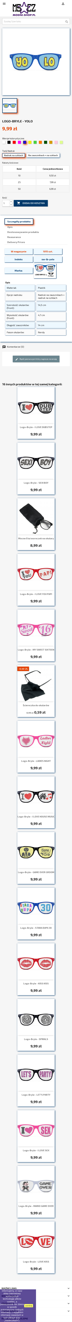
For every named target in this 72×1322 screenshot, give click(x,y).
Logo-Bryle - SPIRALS (36, 1039)
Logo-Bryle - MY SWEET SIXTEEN (36, 649)
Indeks (19, 259)
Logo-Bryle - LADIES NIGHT (36, 761)
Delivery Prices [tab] (16, 242)
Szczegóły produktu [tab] (18, 221)
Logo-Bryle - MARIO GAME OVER (36, 1206)
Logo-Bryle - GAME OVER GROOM (36, 872)
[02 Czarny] (9, 143)
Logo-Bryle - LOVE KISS (36, 1261)
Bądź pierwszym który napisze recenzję (36, 359)
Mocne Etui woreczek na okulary (36, 538)
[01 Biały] (4, 143)
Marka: (19, 270)
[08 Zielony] (35, 143)
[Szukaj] (36, 21)
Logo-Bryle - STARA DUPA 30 (36, 927)
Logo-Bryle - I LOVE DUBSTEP (36, 427)
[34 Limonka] (61, 143)
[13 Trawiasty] (46, 143)
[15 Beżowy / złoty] (51, 143)
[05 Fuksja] (20, 143)
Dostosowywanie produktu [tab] (23, 232)
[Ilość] (5, 203)
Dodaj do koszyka (31, 203)
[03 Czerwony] (14, 143)
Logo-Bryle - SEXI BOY (36, 482)
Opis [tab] (10, 227)
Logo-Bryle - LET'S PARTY (36, 1094)
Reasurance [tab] (14, 237)
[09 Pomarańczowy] (41, 143)
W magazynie (18, 251)
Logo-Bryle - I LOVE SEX (36, 1150)
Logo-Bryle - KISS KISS (36, 983)
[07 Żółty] (30, 143)
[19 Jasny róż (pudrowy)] (56, 143)
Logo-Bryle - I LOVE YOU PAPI (36, 594)
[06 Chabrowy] (25, 143)
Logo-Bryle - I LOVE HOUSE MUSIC (36, 816)
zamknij (28, 1305)
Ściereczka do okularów (36, 705)
